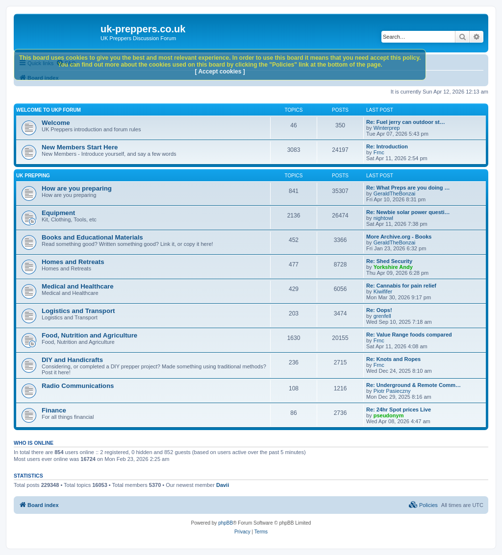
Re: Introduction (387, 146)
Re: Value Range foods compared (409, 335)
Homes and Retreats (73, 261)
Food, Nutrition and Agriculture (89, 335)
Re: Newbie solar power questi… (408, 212)
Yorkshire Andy (393, 267)
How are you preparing (77, 188)
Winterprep (387, 128)
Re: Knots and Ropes (393, 359)
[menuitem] (423, 505)
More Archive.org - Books (398, 237)
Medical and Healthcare (78, 286)
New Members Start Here (80, 147)
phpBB (225, 523)
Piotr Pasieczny (392, 391)
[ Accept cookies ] (220, 71)
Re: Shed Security (389, 261)
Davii (222, 485)
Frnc (379, 152)
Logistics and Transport (78, 310)
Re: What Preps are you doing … (408, 188)
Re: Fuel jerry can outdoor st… (405, 122)
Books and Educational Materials (92, 237)
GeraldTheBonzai (395, 193)
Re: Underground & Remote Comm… (413, 385)
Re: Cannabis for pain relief (401, 286)
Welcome (56, 122)
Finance (54, 410)
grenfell (382, 316)
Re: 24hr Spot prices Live (398, 409)
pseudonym (389, 415)
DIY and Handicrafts (72, 359)
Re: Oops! (379, 310)
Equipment (58, 213)
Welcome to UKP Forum (48, 110)
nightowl (383, 218)
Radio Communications (78, 385)
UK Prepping (33, 175)
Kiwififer (383, 291)
